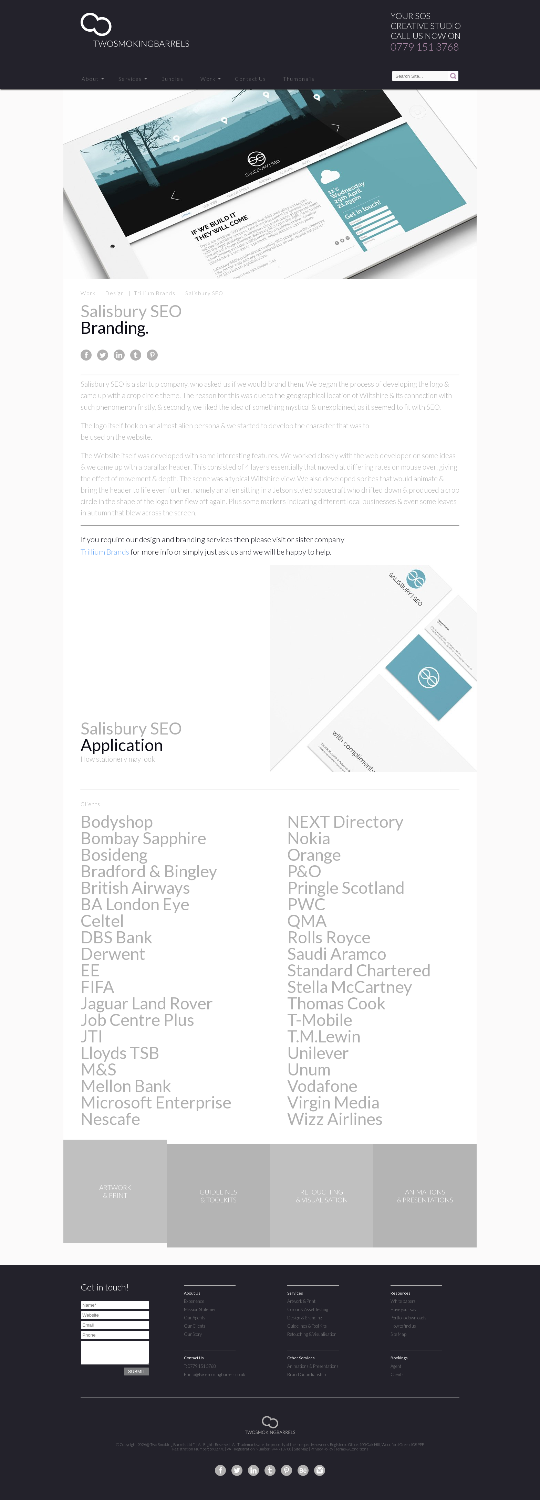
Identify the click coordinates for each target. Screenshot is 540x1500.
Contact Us (250, 79)
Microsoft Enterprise (156, 1102)
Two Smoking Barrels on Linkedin (253, 1470)
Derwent (113, 953)
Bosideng (114, 854)
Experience (194, 1301)
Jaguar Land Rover (147, 1003)
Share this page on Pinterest (152, 355)
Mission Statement (201, 1309)
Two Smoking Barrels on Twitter (236, 1470)
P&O (304, 871)
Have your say (403, 1309)
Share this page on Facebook (86, 355)
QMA (307, 920)
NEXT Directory (345, 821)
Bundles (173, 79)
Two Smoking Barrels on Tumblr (270, 1470)
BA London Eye (135, 904)
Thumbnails (298, 79)
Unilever (318, 1052)
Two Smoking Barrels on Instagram (319, 1470)
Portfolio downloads (408, 1317)
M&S (98, 1069)
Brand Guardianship (306, 1374)
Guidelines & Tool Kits (307, 1326)
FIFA (97, 986)
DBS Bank (117, 937)
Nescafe (110, 1118)
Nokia (308, 838)
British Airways (135, 887)
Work (207, 79)
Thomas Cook (336, 1003)
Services (130, 79)
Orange (314, 854)
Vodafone (322, 1085)
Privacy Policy (322, 1449)
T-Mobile (319, 1019)
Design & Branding (304, 1317)
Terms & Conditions (351, 1449)
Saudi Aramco (336, 953)
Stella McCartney (349, 986)
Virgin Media (333, 1102)
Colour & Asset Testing (307, 1309)
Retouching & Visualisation (311, 1334)
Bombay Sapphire (143, 838)
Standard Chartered (359, 970)
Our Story (193, 1334)
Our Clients (195, 1326)
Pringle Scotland (346, 887)
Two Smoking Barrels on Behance (303, 1470)
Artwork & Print (301, 1301)
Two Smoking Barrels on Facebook (220, 1470)
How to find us (403, 1326)
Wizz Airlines (335, 1118)
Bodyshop (117, 821)
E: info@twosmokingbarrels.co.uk (214, 1374)
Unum (309, 1069)
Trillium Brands (105, 551)
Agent (396, 1366)
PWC (306, 904)
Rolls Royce (329, 937)
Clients (397, 1374)
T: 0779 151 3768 (200, 1366)
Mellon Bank (126, 1085)
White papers (403, 1301)
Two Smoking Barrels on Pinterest (286, 1470)
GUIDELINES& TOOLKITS (218, 1196)
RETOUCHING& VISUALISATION (322, 1196)
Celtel (102, 920)
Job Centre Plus (137, 1019)
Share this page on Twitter (102, 355)
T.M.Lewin (324, 1036)
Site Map (398, 1334)
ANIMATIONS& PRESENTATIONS (425, 1196)
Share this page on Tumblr (135, 355)
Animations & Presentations (313, 1366)
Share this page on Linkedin (119, 355)
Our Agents (194, 1317)
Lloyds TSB (120, 1052)
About (90, 79)
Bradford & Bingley (149, 871)
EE (90, 970)
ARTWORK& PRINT (115, 1196)
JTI (92, 1036)
